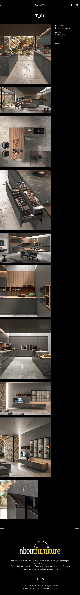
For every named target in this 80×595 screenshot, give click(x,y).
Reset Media (54, 588)
